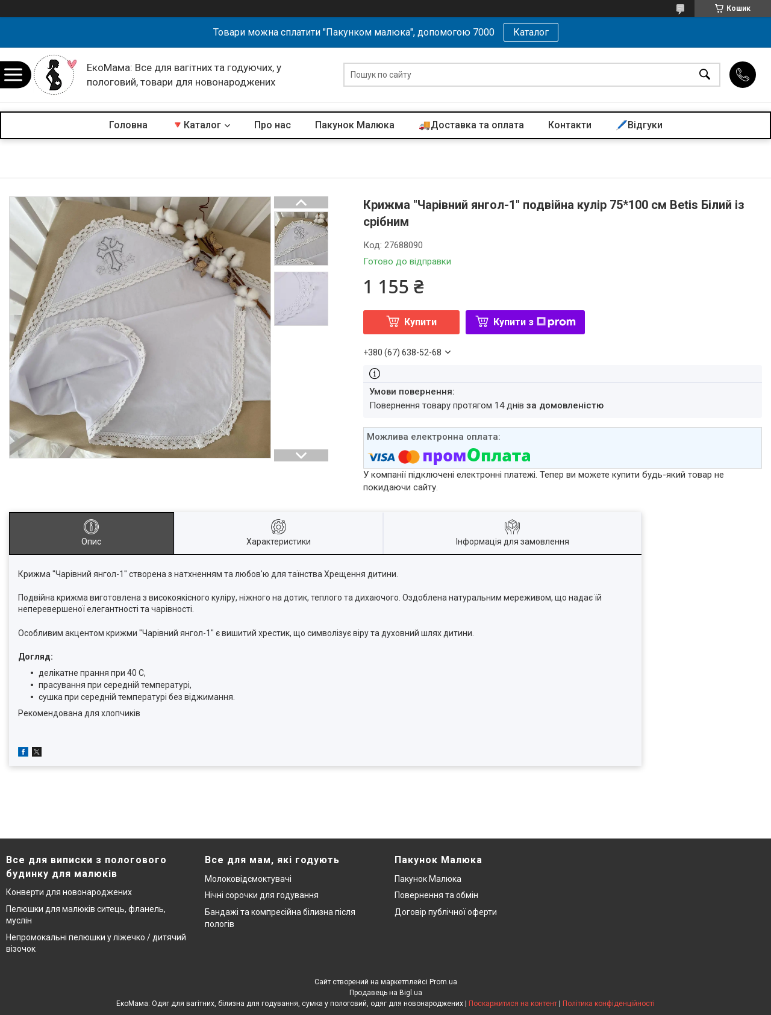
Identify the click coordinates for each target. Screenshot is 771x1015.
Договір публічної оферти (446, 912)
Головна (128, 125)
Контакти (570, 125)
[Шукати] (704, 75)
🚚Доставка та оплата (471, 125)
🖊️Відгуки (639, 125)
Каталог (531, 32)
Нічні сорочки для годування (262, 895)
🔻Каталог (196, 125)
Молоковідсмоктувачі (248, 879)
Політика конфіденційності (609, 1003)
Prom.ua (443, 982)
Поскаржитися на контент (513, 1003)
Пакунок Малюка (355, 125)
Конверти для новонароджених (69, 892)
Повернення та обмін (436, 895)
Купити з (534, 322)
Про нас (272, 125)
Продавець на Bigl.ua (385, 992)
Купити (420, 322)
